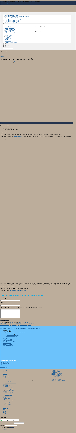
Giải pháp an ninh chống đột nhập (11, 17)
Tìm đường (5, 413)
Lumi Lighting (55, 374)
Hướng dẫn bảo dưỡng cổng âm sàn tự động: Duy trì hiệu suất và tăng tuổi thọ (15, 326)
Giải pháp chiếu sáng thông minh (11, 15)
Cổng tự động (8, 36)
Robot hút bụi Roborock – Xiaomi (58, 382)
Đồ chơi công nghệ (8, 41)
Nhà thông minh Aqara (9, 28)
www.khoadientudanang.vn (11, 337)
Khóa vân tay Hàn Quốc (9, 394)
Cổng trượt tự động (9, 389)
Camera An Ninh (8, 38)
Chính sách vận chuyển (8, 347)
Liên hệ (4, 46)
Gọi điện (4, 415)
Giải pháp (5, 373)
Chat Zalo (4, 414)
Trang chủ (5, 12)
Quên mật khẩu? (3, 431)
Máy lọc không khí (8, 35)
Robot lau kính (8, 33)
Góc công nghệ (6, 45)
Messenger (5, 416)
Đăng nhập (11, 429)
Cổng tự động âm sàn (9, 390)
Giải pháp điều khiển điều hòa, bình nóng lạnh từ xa (15, 19)
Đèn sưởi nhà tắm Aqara (23, 324)
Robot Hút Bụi (8, 31)
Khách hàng (5, 43)
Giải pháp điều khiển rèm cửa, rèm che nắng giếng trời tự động (17, 16)
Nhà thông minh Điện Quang (10, 29)
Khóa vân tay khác (8, 396)
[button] (9, 422)
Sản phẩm (5, 23)
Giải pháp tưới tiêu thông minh (11, 22)
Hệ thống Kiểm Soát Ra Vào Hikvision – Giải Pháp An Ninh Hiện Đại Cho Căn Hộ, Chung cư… (18, 325)
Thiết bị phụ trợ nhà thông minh (11, 42)
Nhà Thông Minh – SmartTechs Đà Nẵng (18, 290)
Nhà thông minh (55, 372)
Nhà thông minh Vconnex (10, 27)
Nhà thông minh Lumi (9, 24)
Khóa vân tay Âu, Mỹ (9, 395)
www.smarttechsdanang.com (12, 336)
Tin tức (4, 44)
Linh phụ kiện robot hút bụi (10, 32)
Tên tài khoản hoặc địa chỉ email (6, 424)
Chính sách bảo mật (7, 344)
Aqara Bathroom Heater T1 (18, 136)
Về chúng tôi (5, 3)
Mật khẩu (2, 426)
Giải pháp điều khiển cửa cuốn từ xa (12, 20)
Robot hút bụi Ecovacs (56, 380)
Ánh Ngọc (16, 61)
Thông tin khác (5, 402)
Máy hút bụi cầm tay (9, 383)
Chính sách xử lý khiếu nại (8, 346)
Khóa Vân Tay (7, 37)
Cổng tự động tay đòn (9, 392)
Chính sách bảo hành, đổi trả (9, 343)
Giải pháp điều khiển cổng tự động (12, 21)
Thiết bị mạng (7, 39)
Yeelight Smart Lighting (9, 30)
